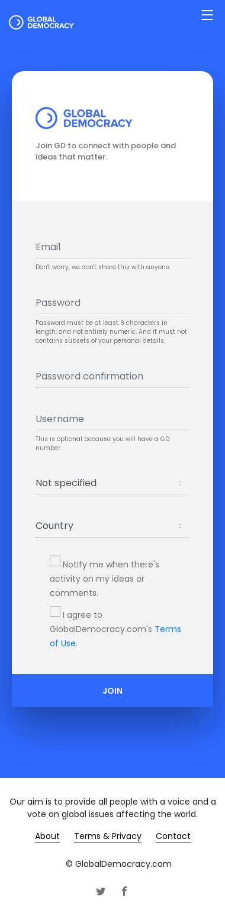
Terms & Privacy (108, 836)
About (47, 836)
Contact (173, 836)
